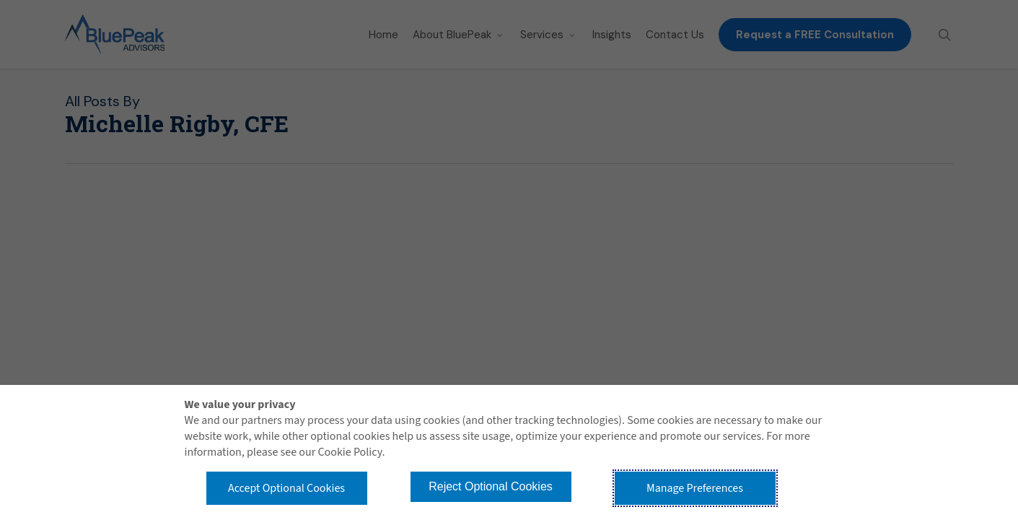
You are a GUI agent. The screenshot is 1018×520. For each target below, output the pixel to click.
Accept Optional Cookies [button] (286, 488)
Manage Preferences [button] (694, 488)
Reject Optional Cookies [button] (491, 486)
